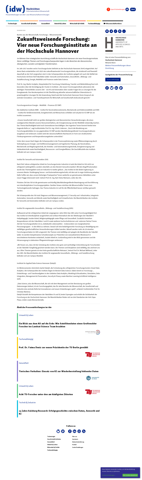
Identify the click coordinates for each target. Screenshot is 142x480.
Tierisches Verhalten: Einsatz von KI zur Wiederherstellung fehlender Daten (59, 371)
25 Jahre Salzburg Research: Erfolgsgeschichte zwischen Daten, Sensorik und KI (57, 412)
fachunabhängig (113, 79)
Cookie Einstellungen (77, 447)
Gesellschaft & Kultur (28, 23)
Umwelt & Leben (59, 23)
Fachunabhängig (93, 23)
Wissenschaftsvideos (112, 23)
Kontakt (74, 445)
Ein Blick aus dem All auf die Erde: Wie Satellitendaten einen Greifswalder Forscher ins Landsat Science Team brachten (58, 325)
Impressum (75, 439)
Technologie (12, 23)
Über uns (74, 436)
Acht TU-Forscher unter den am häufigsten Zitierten (46, 394)
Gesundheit (44, 23)
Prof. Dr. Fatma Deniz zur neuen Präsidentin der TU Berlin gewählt (54, 347)
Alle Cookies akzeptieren (130, 475)
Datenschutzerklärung (78, 442)
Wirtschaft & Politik (76, 23)
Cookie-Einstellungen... (108, 475)
